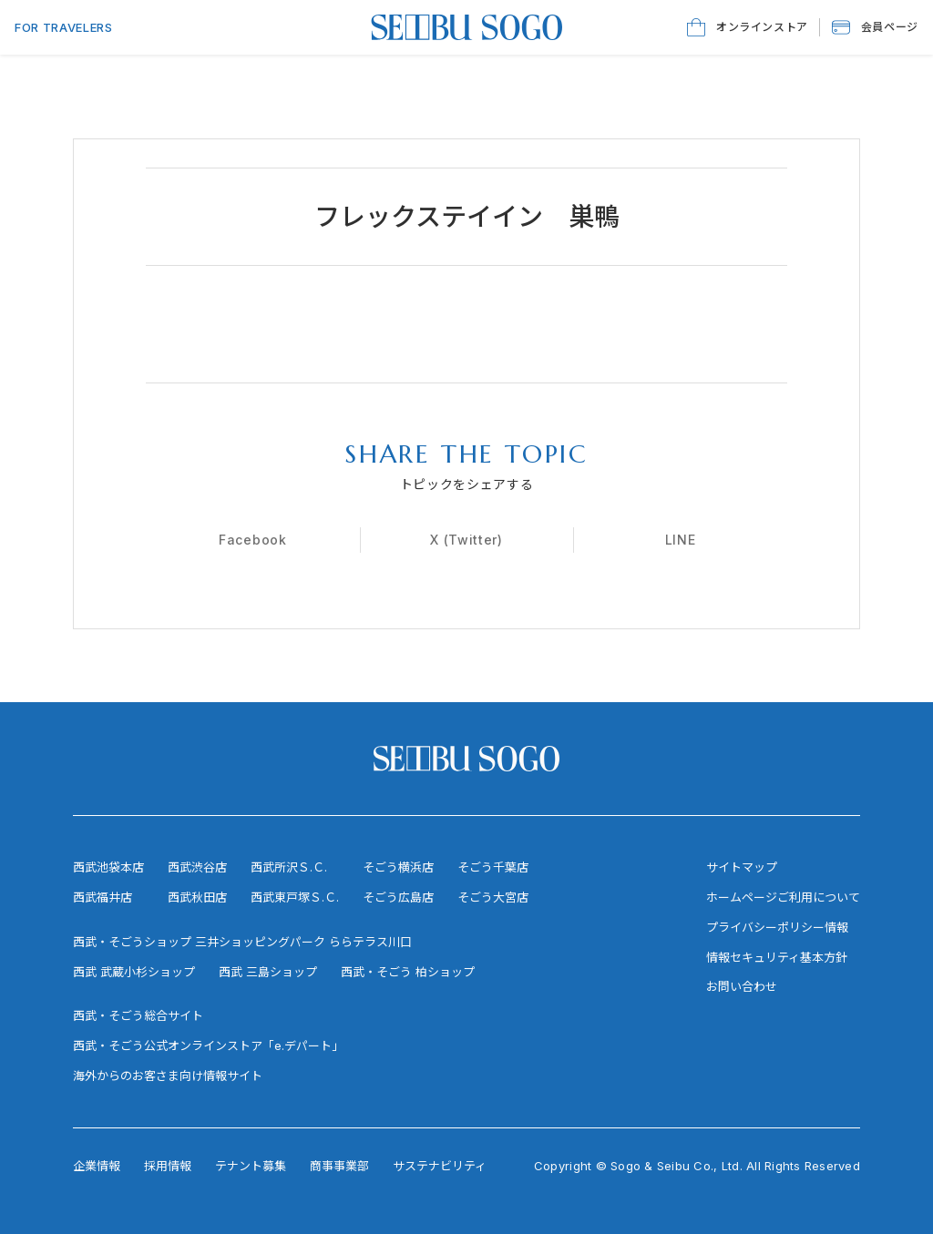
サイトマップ (741, 867)
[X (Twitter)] (466, 540)
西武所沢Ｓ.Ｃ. (289, 867)
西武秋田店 (197, 897)
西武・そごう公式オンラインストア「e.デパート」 (208, 1045)
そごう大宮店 (492, 897)
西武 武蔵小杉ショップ (134, 971)
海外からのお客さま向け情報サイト (167, 1075)
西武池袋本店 (108, 867)
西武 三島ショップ (268, 971)
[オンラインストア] (747, 27)
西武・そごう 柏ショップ (408, 971)
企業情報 (96, 1165)
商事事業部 (339, 1165)
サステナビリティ (440, 1165)
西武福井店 (102, 897)
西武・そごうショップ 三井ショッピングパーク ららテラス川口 (242, 941)
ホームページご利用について (783, 897)
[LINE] (680, 540)
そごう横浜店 (398, 867)
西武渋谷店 (197, 867)
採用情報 (167, 1165)
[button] (875, 27)
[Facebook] (252, 540)
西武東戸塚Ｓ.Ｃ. (295, 897)
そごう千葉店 (492, 867)
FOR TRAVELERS (63, 27)
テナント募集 (250, 1165)
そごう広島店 (398, 897)
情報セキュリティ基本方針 (776, 957)
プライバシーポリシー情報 (777, 927)
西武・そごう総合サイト (138, 1015)
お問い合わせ (741, 986)
